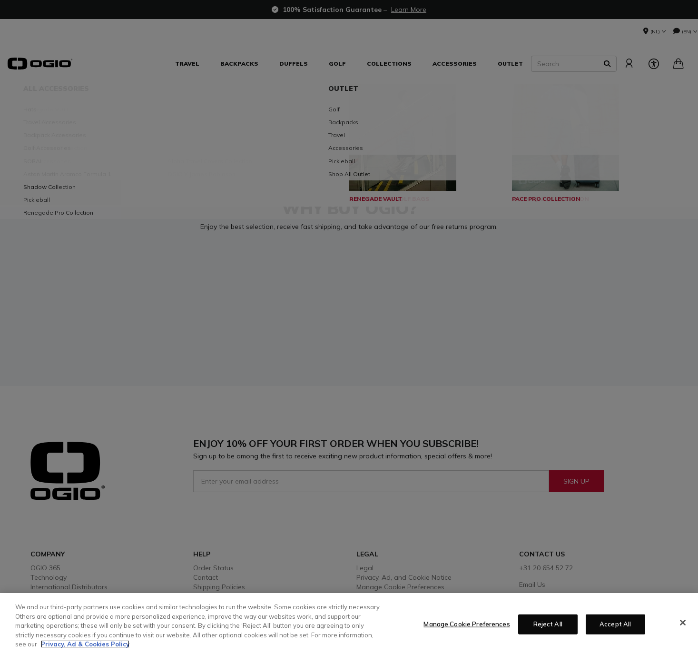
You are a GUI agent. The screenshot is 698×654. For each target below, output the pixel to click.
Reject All (547, 624)
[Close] (682, 622)
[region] (349, 623)
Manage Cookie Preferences (466, 624)
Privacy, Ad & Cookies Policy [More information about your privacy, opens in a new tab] (85, 644)
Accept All (615, 624)
